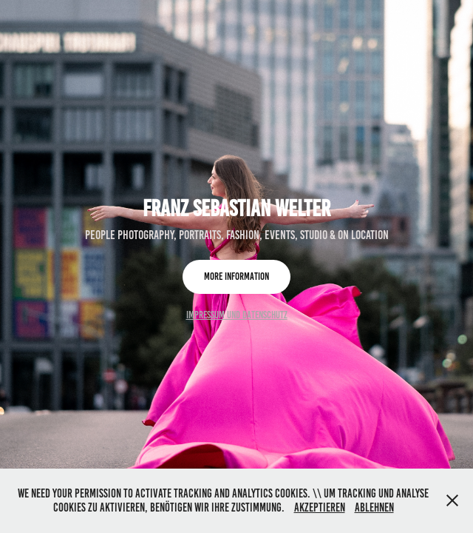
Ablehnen (374, 507)
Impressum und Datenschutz (236, 315)
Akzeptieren (319, 507)
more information (236, 276)
